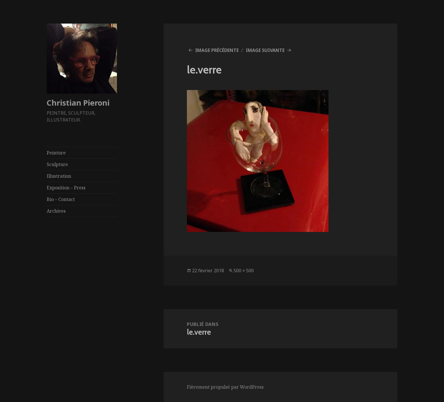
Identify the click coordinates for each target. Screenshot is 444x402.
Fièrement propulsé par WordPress (225, 387)
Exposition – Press (66, 188)
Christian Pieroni (78, 102)
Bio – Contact (61, 199)
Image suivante (265, 50)
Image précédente (217, 50)
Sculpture (57, 164)
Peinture (56, 153)
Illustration (59, 176)
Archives (56, 211)
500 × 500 (244, 270)
